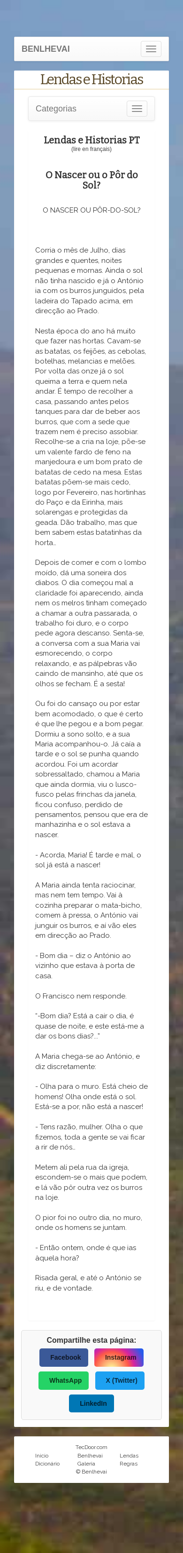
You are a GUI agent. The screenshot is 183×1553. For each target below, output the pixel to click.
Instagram (121, 1357)
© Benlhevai (91, 1471)
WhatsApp (65, 1380)
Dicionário (47, 1463)
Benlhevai (90, 1455)
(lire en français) (91, 149)
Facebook (65, 1357)
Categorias (56, 108)
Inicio (41, 1455)
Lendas (129, 1455)
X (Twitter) (121, 1380)
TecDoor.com (91, 1447)
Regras (128, 1463)
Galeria (86, 1463)
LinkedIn (93, 1403)
